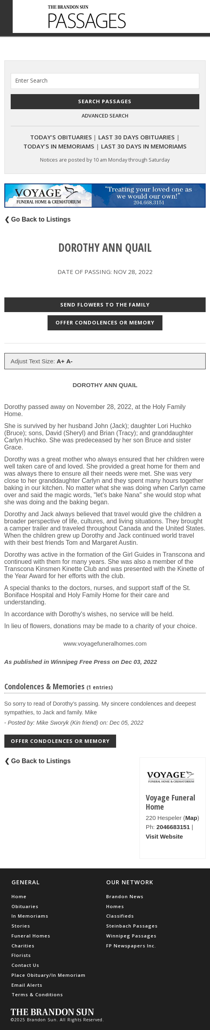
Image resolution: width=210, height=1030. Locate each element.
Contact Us (25, 965)
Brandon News (124, 896)
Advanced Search (105, 115)
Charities (22, 946)
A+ (61, 361)
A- (69, 361)
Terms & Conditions (37, 994)
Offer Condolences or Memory (105, 322)
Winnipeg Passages (131, 936)
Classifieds (120, 916)
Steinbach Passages (132, 926)
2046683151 (173, 827)
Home (19, 896)
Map (191, 817)
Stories (20, 926)
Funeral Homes (30, 936)
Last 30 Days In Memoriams (144, 146)
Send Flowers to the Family (105, 304)
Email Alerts (26, 985)
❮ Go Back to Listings (37, 219)
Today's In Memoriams (58, 146)
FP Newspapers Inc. (131, 946)
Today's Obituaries (61, 137)
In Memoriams (29, 916)
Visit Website (164, 836)
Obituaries (24, 906)
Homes (115, 906)
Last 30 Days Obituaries (136, 137)
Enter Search (31, 80)
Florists (21, 955)
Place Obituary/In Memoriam (48, 975)
